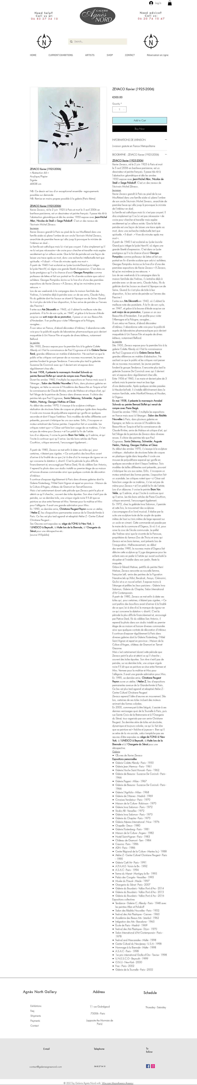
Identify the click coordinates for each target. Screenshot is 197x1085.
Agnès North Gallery (40, 992)
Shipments (35, 1015)
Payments (35, 1020)
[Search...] (97, 41)
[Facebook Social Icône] (148, 1066)
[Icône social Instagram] (153, 1066)
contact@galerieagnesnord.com (46, 1066)
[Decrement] (115, 109)
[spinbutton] (119, 109)
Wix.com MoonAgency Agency (117, 1083)
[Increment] (124, 109)
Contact (34, 1025)
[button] (170, 3)
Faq (32, 1011)
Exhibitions (35, 1006)
